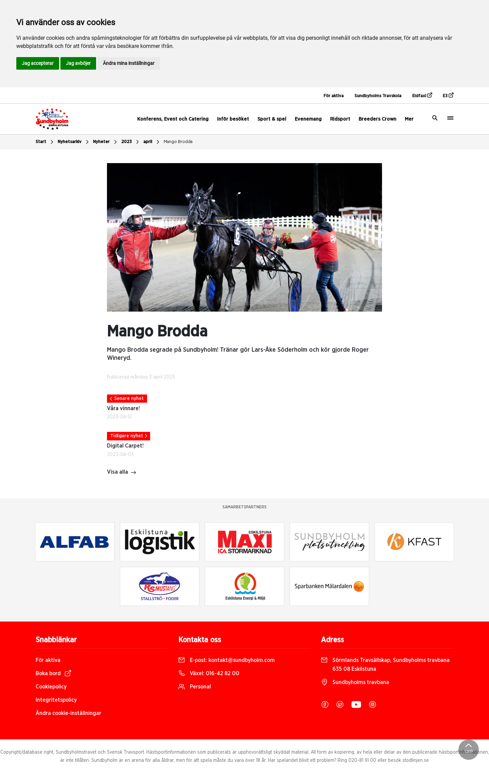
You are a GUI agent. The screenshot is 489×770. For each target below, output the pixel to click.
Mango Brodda (178, 142)
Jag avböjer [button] (78, 63)
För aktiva (334, 96)
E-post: (226, 660)
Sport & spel (271, 119)
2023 (131, 142)
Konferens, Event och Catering (173, 119)
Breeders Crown (377, 119)
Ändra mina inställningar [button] (129, 63)
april (152, 142)
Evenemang (308, 119)
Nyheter (106, 142)
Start (45, 142)
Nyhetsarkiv (74, 142)
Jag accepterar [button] (38, 63)
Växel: (208, 673)
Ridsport (340, 119)
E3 (448, 95)
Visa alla (122, 473)
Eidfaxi (422, 95)
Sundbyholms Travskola (378, 96)
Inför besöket (233, 119)
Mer (409, 119)
